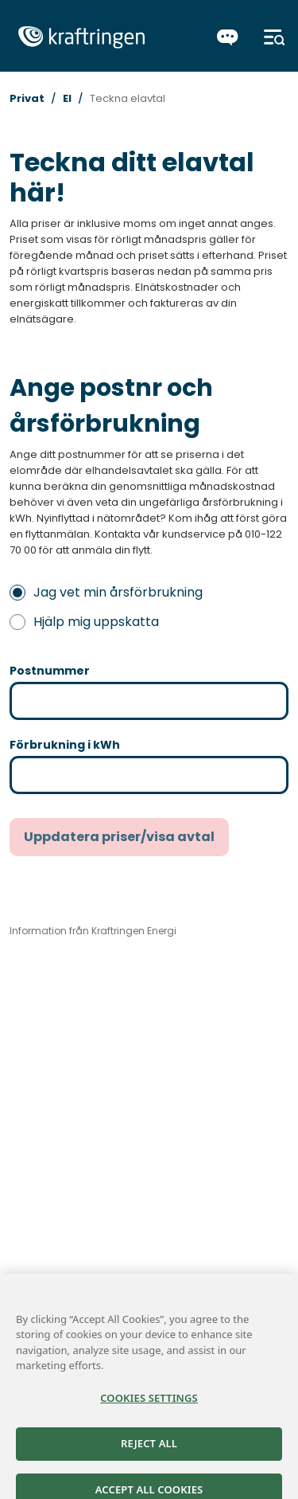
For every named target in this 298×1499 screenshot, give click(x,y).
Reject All (149, 1452)
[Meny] (274, 37)
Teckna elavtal (127, 98)
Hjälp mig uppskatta (84, 622)
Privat (27, 98)
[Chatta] (227, 37)
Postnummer (50, 671)
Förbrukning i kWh (65, 745)
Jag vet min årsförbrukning (106, 592)
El (67, 98)
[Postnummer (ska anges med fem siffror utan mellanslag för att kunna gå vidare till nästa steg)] (149, 701)
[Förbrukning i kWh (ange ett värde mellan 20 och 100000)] (149, 775)
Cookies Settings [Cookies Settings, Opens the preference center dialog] (149, 1406)
